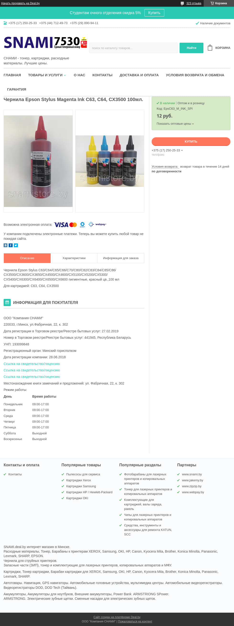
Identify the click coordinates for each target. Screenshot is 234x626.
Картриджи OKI (77, 498)
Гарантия (16, 89)
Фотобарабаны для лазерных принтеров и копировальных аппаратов (145, 478)
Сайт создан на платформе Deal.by (117, 617)
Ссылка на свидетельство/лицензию (32, 364)
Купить (154, 13)
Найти (191, 48)
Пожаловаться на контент (135, 621)
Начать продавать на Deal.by (20, 3)
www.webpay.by (193, 492)
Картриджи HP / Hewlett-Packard (89, 492)
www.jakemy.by (192, 480)
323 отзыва (193, 3)
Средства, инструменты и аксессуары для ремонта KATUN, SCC (148, 529)
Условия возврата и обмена (195, 75)
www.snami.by (192, 474)
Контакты (102, 75)
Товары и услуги (45, 75)
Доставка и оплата (139, 75)
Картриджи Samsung (81, 486)
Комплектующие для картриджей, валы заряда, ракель (143, 504)
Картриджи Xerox (78, 480)
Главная (12, 75)
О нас (79, 75)
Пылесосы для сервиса (83, 474)
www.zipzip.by (192, 486)
